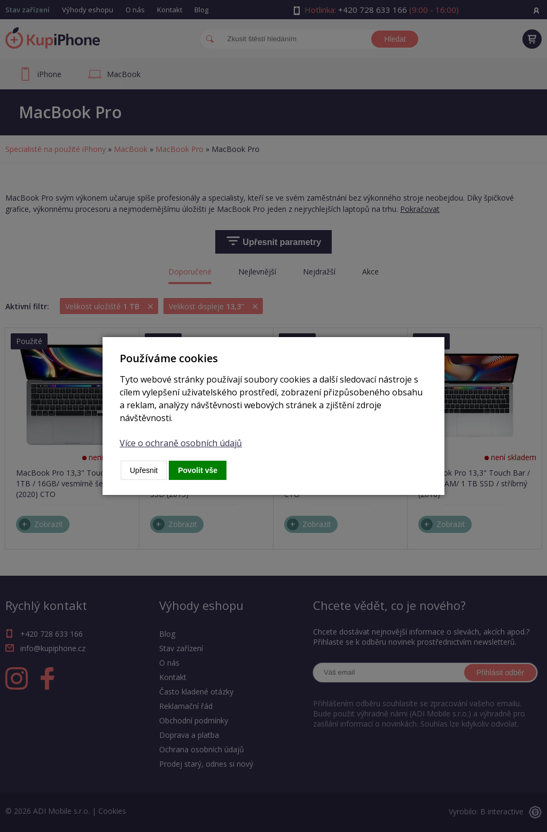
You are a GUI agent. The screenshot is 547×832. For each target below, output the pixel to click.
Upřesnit (144, 470)
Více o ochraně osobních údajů (181, 443)
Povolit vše (197, 470)
